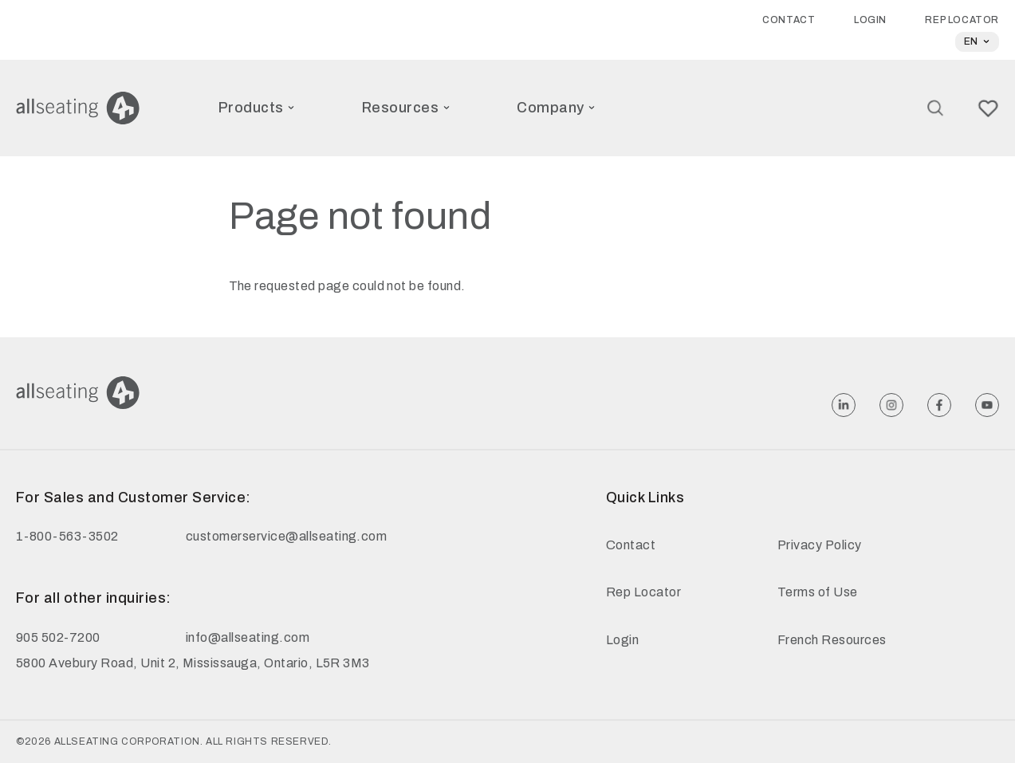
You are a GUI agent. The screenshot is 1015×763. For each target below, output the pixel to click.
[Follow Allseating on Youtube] (987, 405)
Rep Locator (962, 20)
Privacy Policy (819, 545)
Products (256, 108)
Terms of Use (817, 592)
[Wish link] (988, 108)
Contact (788, 20)
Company (556, 108)
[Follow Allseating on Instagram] (891, 405)
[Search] (935, 108)
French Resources (832, 640)
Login (870, 20)
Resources (406, 108)
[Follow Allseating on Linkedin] (843, 405)
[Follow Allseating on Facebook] (939, 405)
